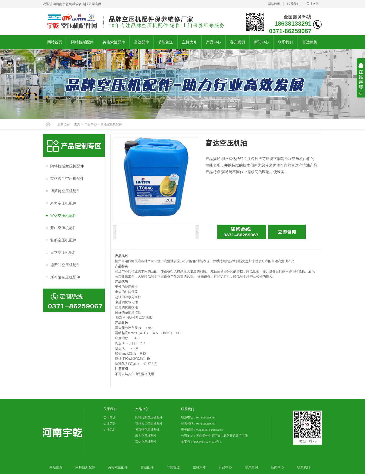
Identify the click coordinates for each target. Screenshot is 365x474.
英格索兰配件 (114, 42)
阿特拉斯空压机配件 (67, 166)
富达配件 (141, 42)
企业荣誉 (110, 423)
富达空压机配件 (111, 124)
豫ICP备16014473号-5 (207, 441)
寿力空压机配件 (63, 203)
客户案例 (237, 42)
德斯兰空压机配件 (65, 265)
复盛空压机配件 (63, 240)
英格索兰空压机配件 (67, 179)
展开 (361, 82)
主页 (77, 124)
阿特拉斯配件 (82, 42)
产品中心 (213, 42)
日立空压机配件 (63, 252)
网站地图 (274, 4)
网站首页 (54, 42)
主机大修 (189, 42)
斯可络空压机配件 (65, 277)
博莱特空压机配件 (65, 191)
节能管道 (165, 42)
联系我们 (293, 4)
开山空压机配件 (63, 228)
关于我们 (110, 409)
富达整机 (309, 42)
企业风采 (110, 429)
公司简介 (110, 417)
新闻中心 (261, 42)
